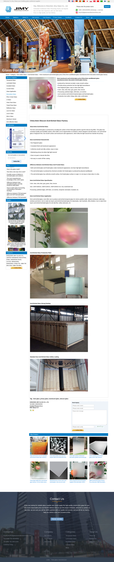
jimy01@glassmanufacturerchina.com (90, 12)
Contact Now (16, 268)
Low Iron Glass (11, 110)
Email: (5, 535)
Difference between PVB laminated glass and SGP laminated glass (16, 194)
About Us (25, 17)
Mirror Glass (10, 116)
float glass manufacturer (59, 560)
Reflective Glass (11, 108)
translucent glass (54, 398)
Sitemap (92, 541)
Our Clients (58, 17)
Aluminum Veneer (11, 119)
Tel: (5, 541)
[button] (53, 71)
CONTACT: (7, 544)
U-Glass (9, 99)
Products (16, 17)
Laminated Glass (11, 83)
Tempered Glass (11, 80)
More (67, 548)
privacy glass (44, 398)
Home (7, 17)
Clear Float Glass (11, 102)
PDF (37, 407)
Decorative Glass (22, 74)
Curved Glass (10, 88)
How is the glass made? (13, 170)
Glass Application (11, 91)
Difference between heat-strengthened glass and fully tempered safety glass (14, 185)
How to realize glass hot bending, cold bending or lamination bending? (16, 190)
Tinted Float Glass (12, 105)
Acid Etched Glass (33, 74)
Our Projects (47, 17)
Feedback (68, 17)
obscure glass (64, 398)
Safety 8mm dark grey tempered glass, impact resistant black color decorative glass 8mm (16, 245)
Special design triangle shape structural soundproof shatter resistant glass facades (16, 223)
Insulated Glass (11, 86)
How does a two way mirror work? (16, 172)
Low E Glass (10, 113)
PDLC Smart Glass (12, 97)
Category (13, 74)
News (87, 17)
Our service (35, 17)
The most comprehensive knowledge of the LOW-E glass (15, 179)
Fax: (5, 538)
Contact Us (78, 17)
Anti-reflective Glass (12, 122)
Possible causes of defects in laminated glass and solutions (15, 175)
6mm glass (36, 398)
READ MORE (57, 519)
